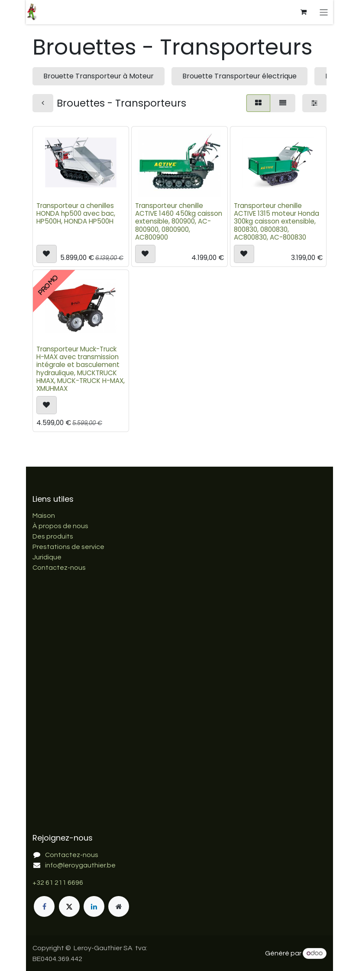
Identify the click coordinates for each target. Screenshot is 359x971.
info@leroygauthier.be (80, 865)
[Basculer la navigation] (324, 11)
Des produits (52, 536)
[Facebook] (44, 906)
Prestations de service (68, 546)
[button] (46, 254)
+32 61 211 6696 (57, 882)
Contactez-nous (59, 567)
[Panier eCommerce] (304, 12)
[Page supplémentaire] (118, 906)
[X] (69, 906)
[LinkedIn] (94, 906)
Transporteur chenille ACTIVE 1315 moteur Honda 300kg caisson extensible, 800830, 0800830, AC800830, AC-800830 (276, 221)
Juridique (46, 557)
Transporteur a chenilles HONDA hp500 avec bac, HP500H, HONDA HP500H (75, 213)
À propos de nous (60, 526)
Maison (43, 515)
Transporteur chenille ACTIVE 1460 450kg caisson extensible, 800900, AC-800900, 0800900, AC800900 (178, 221)
